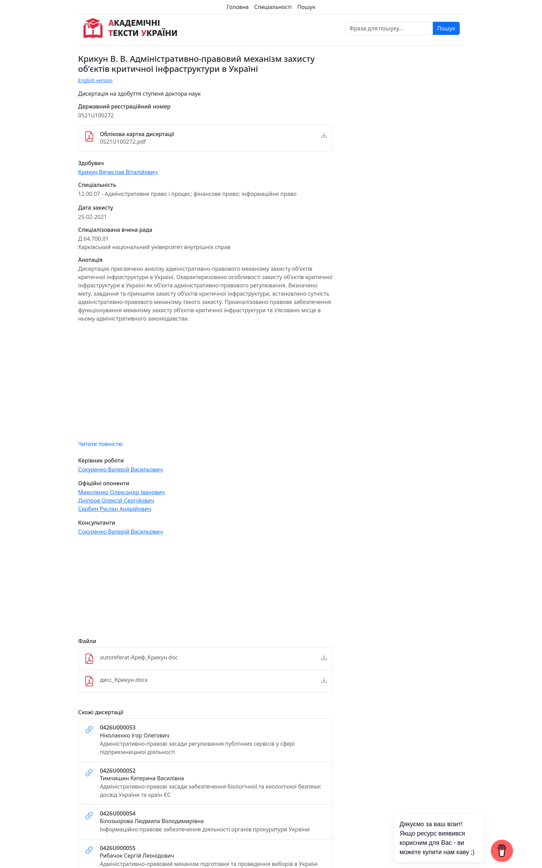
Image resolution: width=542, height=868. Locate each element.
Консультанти (96, 522)
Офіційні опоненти (103, 483)
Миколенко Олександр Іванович (121, 492)
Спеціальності (273, 7)
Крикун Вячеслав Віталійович (118, 172)
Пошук (306, 7)
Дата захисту (95, 207)
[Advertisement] (205, 589)
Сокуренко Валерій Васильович (120, 469)
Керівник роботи (101, 460)
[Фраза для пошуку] (389, 28)
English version (95, 80)
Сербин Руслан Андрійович (114, 509)
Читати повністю (100, 444)
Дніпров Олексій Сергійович (116, 500)
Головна (238, 7)
